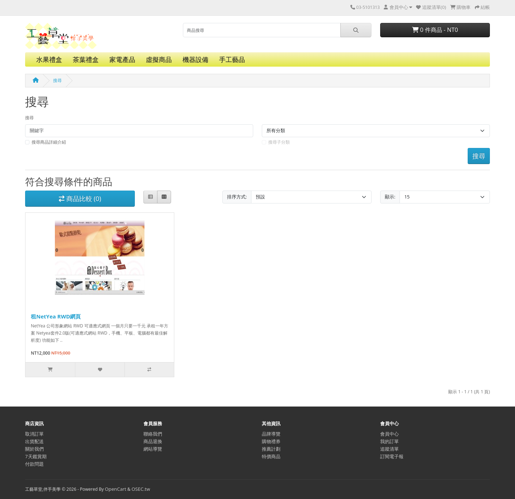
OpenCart (115, 489)
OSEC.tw (141, 489)
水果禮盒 (49, 59)
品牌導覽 (271, 434)
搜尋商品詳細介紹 (49, 142)
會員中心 (389, 434)
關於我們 (34, 449)
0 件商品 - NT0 (435, 30)
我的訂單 (389, 441)
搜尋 (57, 80)
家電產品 (122, 59)
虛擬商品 (159, 59)
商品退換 (152, 441)
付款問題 (34, 464)
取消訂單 (34, 434)
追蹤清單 (389, 449)
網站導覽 (152, 449)
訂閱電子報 (391, 456)
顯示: (390, 196)
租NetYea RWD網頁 (56, 316)
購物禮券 (271, 441)
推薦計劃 (271, 449)
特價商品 (271, 456)
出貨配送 (34, 441)
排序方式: (237, 196)
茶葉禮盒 (86, 59)
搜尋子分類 (279, 142)
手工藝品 (232, 59)
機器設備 (195, 59)
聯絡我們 (152, 434)
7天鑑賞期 (36, 456)
